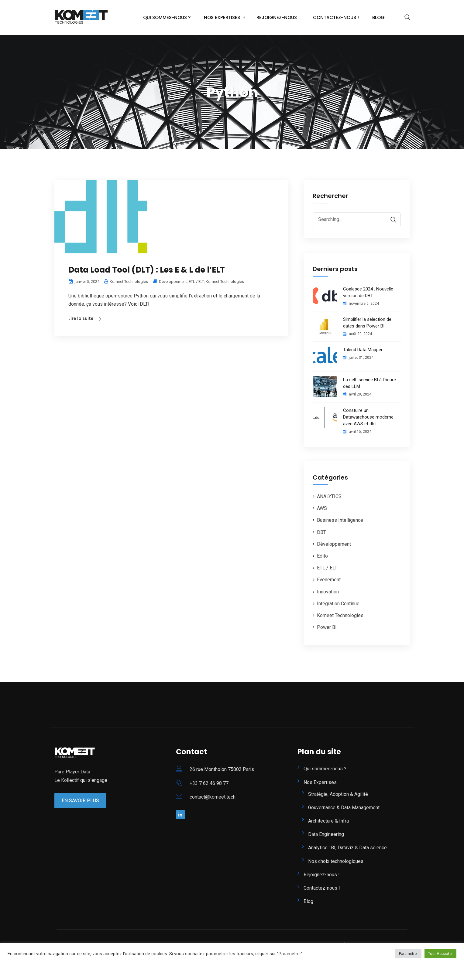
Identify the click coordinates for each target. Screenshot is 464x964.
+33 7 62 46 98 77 (209, 783)
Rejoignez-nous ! (278, 17)
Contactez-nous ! (336, 17)
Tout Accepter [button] (440, 953)
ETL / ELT (196, 281)
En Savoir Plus (80, 800)
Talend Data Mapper (363, 349)
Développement (173, 281)
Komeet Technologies (225, 281)
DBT (321, 532)
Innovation (328, 592)
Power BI (327, 627)
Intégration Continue (338, 603)
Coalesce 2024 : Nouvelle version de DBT (368, 292)
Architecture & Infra (328, 821)
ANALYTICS (329, 496)
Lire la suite (81, 318)
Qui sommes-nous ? (167, 17)
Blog (378, 17)
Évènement (329, 579)
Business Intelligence (340, 520)
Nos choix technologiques (335, 861)
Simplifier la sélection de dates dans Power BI (367, 323)
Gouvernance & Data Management (344, 807)
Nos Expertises (222, 17)
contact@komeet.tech (212, 797)
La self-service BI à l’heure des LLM (369, 383)
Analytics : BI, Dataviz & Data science (347, 847)
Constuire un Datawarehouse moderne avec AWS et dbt (368, 417)
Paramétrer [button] (408, 953)
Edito (322, 556)
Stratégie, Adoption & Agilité (338, 794)
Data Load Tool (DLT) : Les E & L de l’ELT (146, 269)
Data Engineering (326, 834)
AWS (322, 508)
